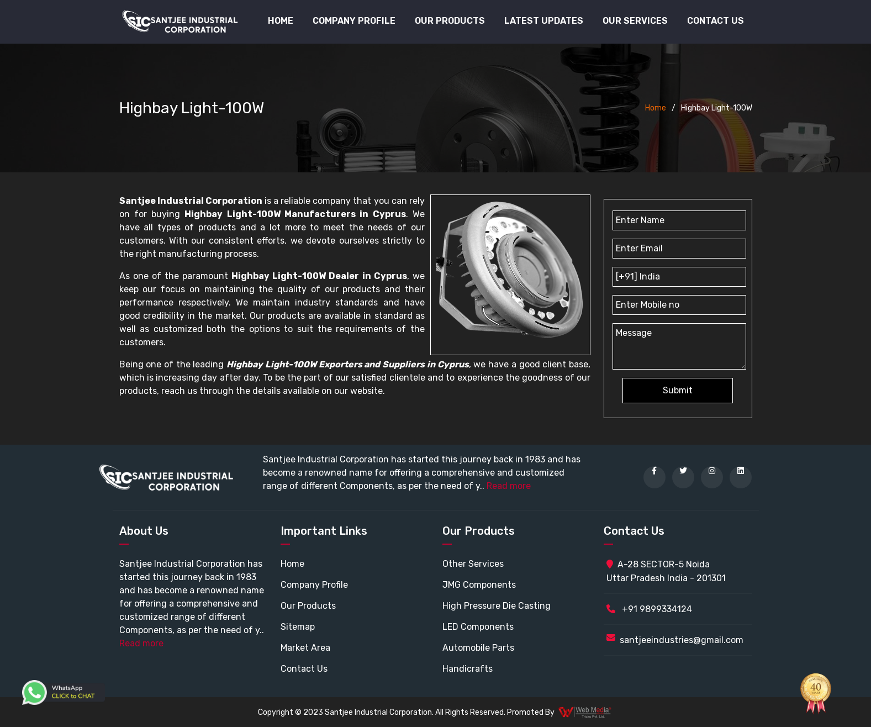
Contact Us (715, 20)
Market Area (305, 647)
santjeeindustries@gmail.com (681, 640)
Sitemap (298, 626)
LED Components (478, 626)
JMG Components (479, 585)
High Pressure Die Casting (496, 605)
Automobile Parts (478, 647)
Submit (678, 390)
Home (280, 20)
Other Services (473, 564)
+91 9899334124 (649, 609)
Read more (509, 486)
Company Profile (354, 20)
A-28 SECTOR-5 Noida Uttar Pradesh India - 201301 (666, 571)
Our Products (308, 605)
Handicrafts (467, 668)
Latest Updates (543, 20)
